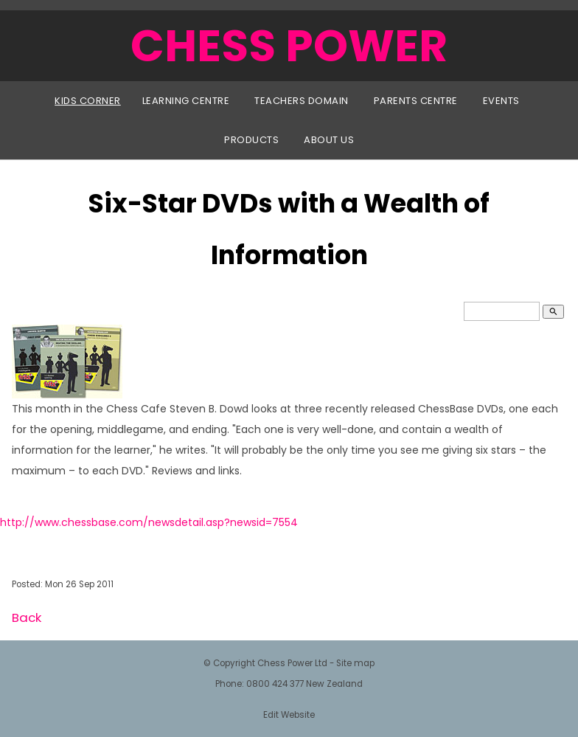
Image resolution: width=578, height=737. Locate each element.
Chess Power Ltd (292, 663)
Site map (355, 663)
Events (501, 101)
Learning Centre (186, 101)
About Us (329, 140)
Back (26, 617)
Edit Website (289, 715)
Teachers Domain (301, 101)
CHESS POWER (289, 46)
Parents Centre (416, 101)
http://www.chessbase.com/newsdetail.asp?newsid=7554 (149, 522)
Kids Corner (88, 101)
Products (251, 140)
